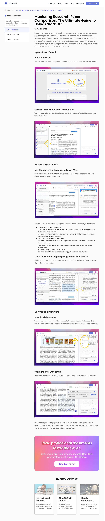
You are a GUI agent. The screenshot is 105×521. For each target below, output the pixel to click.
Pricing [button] (60, 3)
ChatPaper (51, 3)
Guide (66, 3)
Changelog (80, 3)
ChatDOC (7, 10)
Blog (72, 3)
